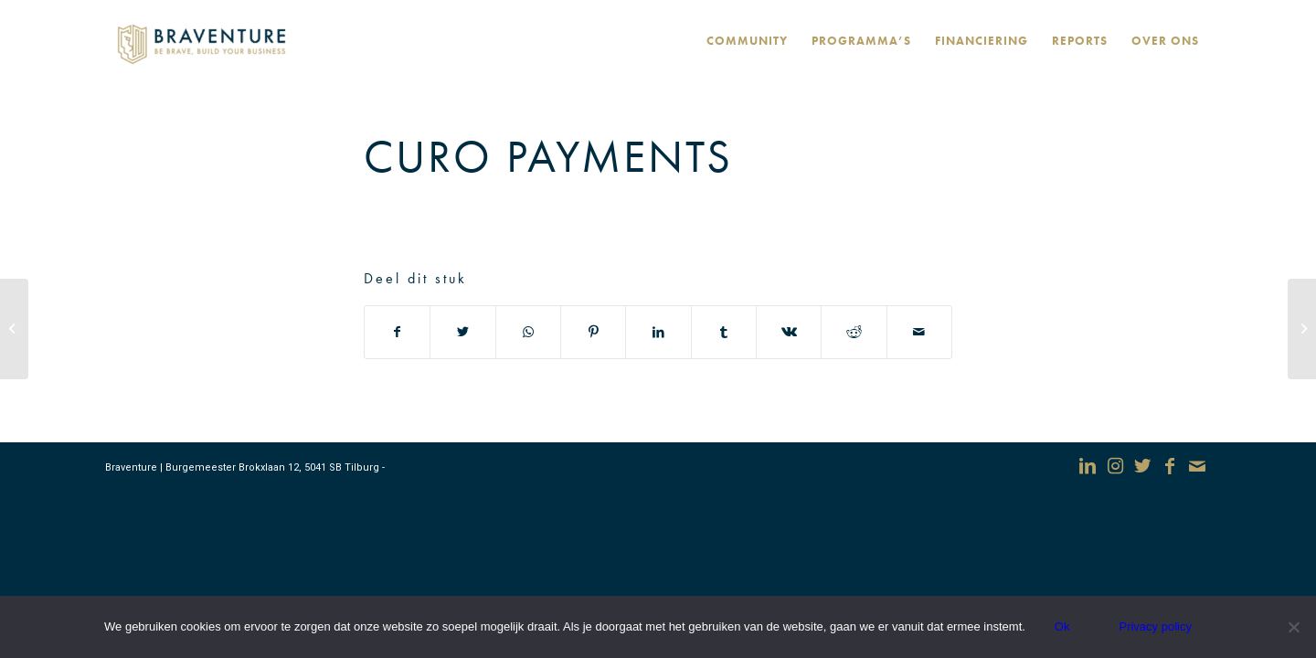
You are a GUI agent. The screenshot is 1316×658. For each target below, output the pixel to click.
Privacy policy (1155, 626)
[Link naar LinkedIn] (1087, 466)
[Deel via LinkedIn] (658, 332)
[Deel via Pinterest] (593, 332)
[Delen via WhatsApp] (528, 332)
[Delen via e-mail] (919, 332)
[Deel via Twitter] (462, 332)
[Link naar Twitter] (1142, 466)
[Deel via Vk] (789, 332)
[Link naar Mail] (1197, 466)
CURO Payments (548, 156)
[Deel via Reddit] (854, 332)
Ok (1062, 626)
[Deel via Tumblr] (724, 332)
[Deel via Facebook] (397, 332)
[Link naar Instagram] (1115, 466)
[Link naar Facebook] (1169, 466)
